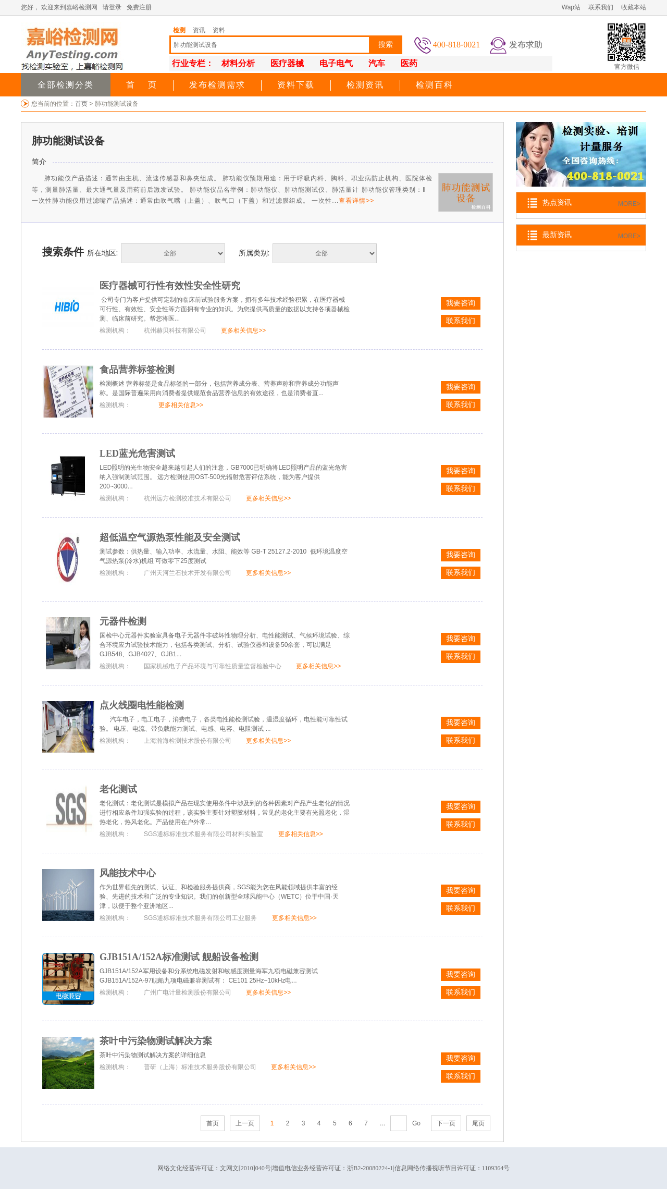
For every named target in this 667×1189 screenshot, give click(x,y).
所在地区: (102, 253)
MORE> (629, 203)
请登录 (112, 7)
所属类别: (254, 253)
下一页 (446, 1123)
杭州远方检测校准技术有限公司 (187, 498)
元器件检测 (123, 621)
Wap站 (571, 7)
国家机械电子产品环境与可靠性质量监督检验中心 (212, 666)
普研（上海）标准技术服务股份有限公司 (200, 1067)
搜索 (385, 44)
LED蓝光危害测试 (137, 453)
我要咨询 (460, 303)
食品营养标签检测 (137, 369)
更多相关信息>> (243, 330)
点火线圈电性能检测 (142, 705)
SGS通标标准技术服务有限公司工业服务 (200, 918)
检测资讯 (365, 84)
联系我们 (600, 7)
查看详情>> (356, 200)
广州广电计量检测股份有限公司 (187, 992)
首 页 (141, 84)
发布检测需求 (217, 84)
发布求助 (525, 44)
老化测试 (118, 789)
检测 (179, 30)
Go (416, 1123)
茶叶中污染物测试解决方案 (156, 1041)
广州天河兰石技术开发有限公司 (187, 573)
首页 (82, 103)
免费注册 (139, 7)
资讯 (199, 30)
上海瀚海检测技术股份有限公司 (187, 740)
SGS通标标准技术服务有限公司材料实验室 (203, 834)
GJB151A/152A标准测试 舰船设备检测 (179, 957)
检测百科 (434, 84)
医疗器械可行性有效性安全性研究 (170, 285)
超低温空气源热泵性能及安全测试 (170, 537)
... (382, 1123)
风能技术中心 (128, 873)
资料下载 (296, 84)
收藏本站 (633, 7)
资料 (219, 30)
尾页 (478, 1123)
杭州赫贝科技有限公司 (175, 330)
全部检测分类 (66, 84)
